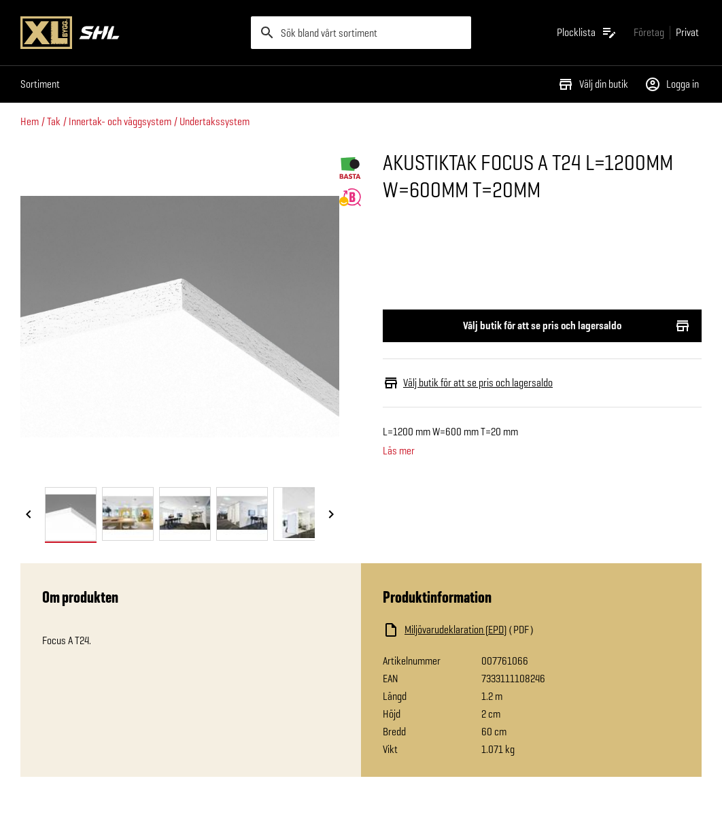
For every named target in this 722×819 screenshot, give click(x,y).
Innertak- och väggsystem (120, 121)
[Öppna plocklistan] (587, 32)
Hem (29, 121)
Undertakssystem (214, 121)
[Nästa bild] (331, 515)
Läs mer (399, 451)
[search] (360, 32)
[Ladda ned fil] (519, 630)
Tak (54, 121)
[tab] (71, 514)
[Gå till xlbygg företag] (649, 32)
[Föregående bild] (28, 515)
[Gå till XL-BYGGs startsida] (130, 32)
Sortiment (40, 84)
